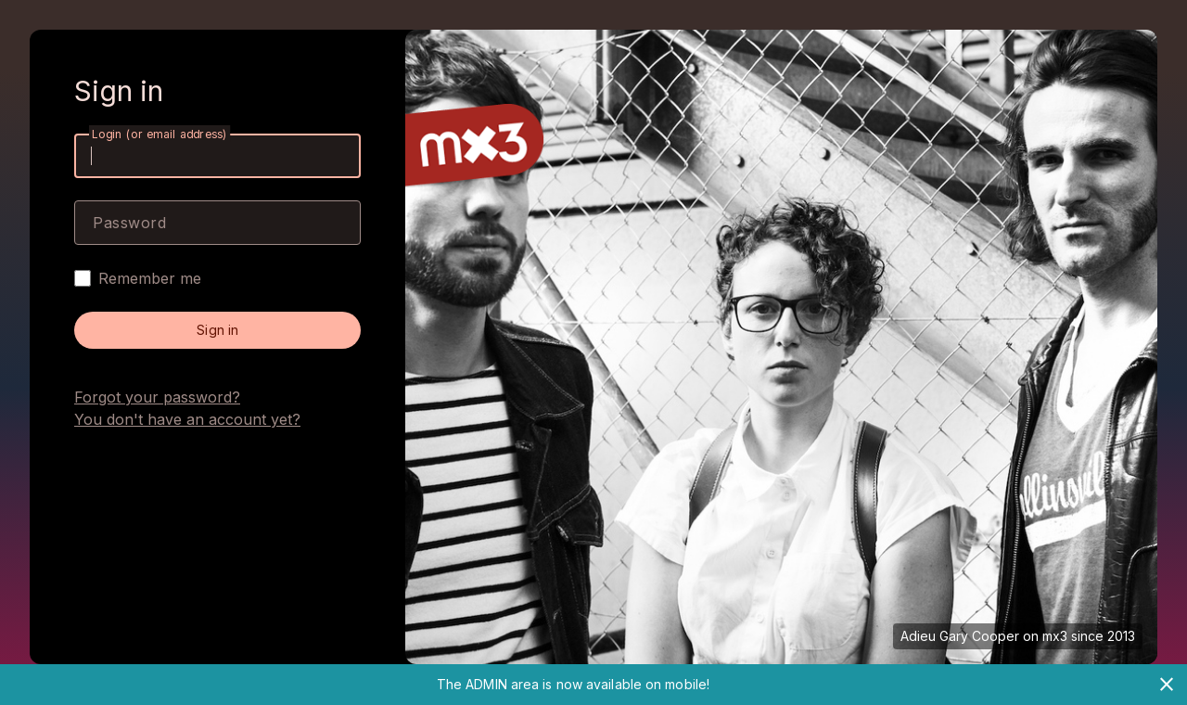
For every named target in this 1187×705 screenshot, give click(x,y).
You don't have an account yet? (187, 419)
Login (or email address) (159, 134)
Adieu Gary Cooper (959, 636)
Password (129, 222)
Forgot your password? (157, 397)
